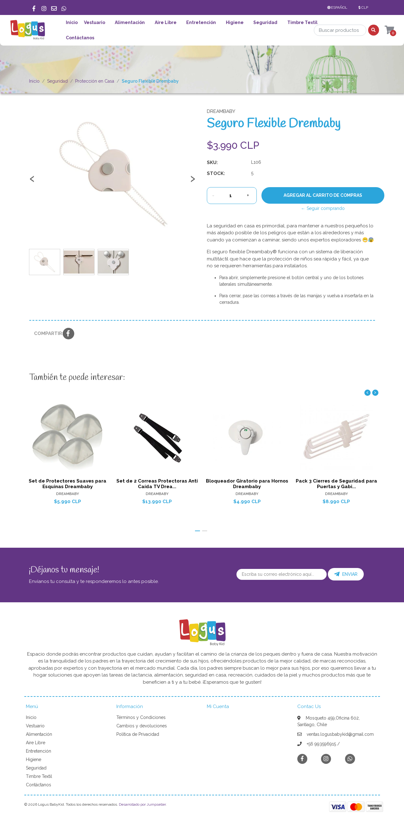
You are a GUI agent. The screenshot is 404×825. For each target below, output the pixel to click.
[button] (338, 7)
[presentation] (32, 181)
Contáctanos (80, 37)
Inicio (72, 22)
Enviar (346, 574)
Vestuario (94, 22)
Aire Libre (166, 22)
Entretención (201, 22)
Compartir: (46, 333)
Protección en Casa (94, 81)
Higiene (235, 22)
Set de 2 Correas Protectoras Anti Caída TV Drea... (157, 483)
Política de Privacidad (137, 734)
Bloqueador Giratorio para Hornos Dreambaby (247, 483)
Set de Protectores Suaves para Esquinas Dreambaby (67, 483)
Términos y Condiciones (141, 717)
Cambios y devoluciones (141, 725)
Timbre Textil (302, 22)
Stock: (216, 173)
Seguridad (265, 22)
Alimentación (130, 22)
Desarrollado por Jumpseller (142, 804)
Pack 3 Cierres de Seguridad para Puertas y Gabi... (336, 483)
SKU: (212, 162)
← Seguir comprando (323, 208)
